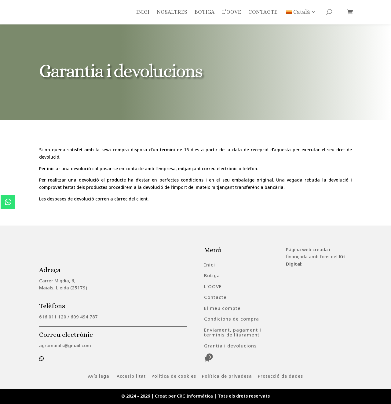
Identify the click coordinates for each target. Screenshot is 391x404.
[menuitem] (209, 264)
